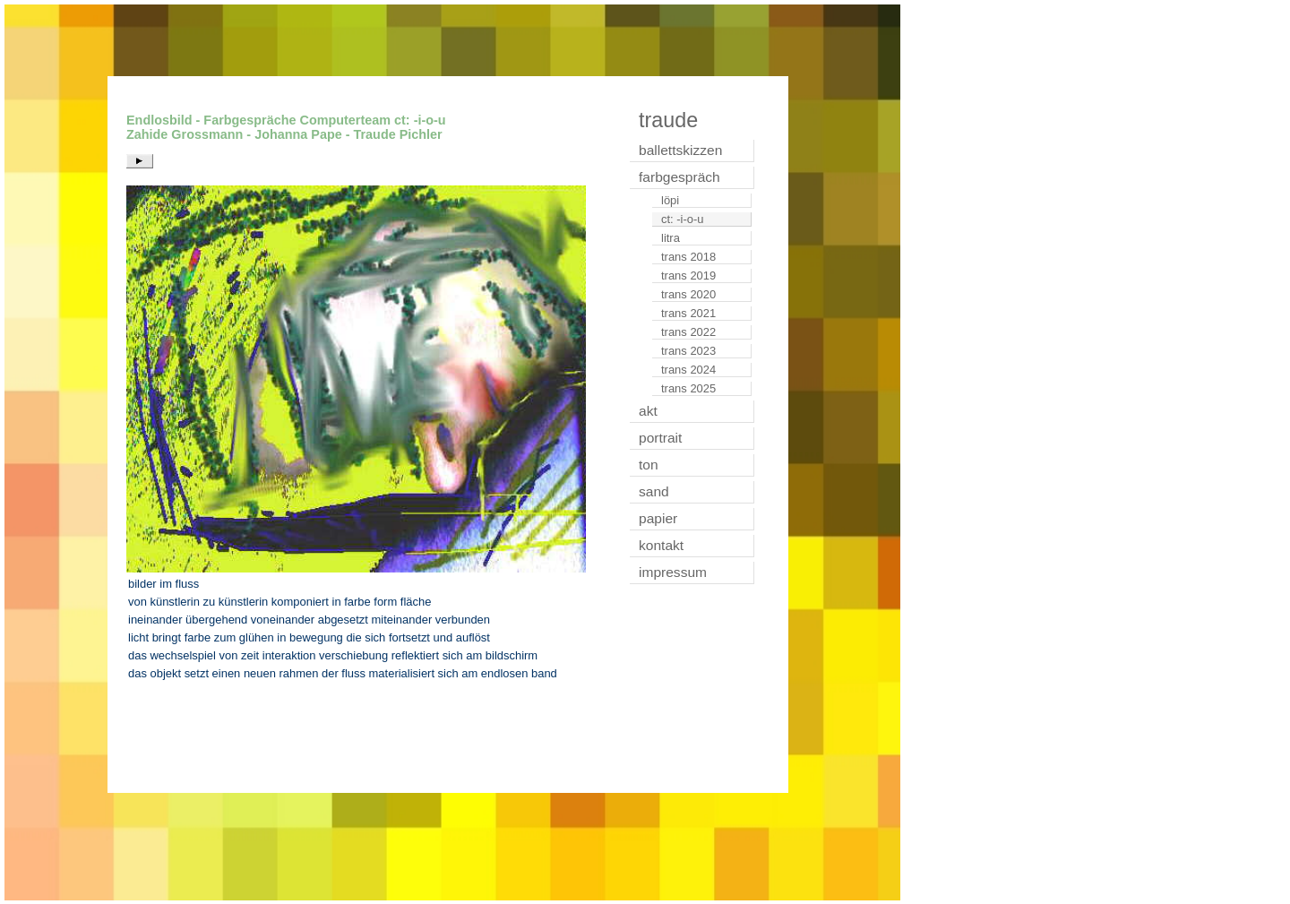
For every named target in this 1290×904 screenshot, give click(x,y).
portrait (660, 437)
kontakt (661, 545)
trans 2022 (688, 332)
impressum (673, 572)
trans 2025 (688, 388)
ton (648, 464)
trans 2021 (688, 313)
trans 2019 (688, 275)
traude (668, 120)
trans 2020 (688, 294)
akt (648, 410)
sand (654, 491)
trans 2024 (688, 369)
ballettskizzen (680, 150)
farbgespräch (679, 177)
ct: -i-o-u (682, 219)
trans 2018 (688, 256)
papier (658, 518)
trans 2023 (688, 350)
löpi (670, 200)
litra (670, 238)
